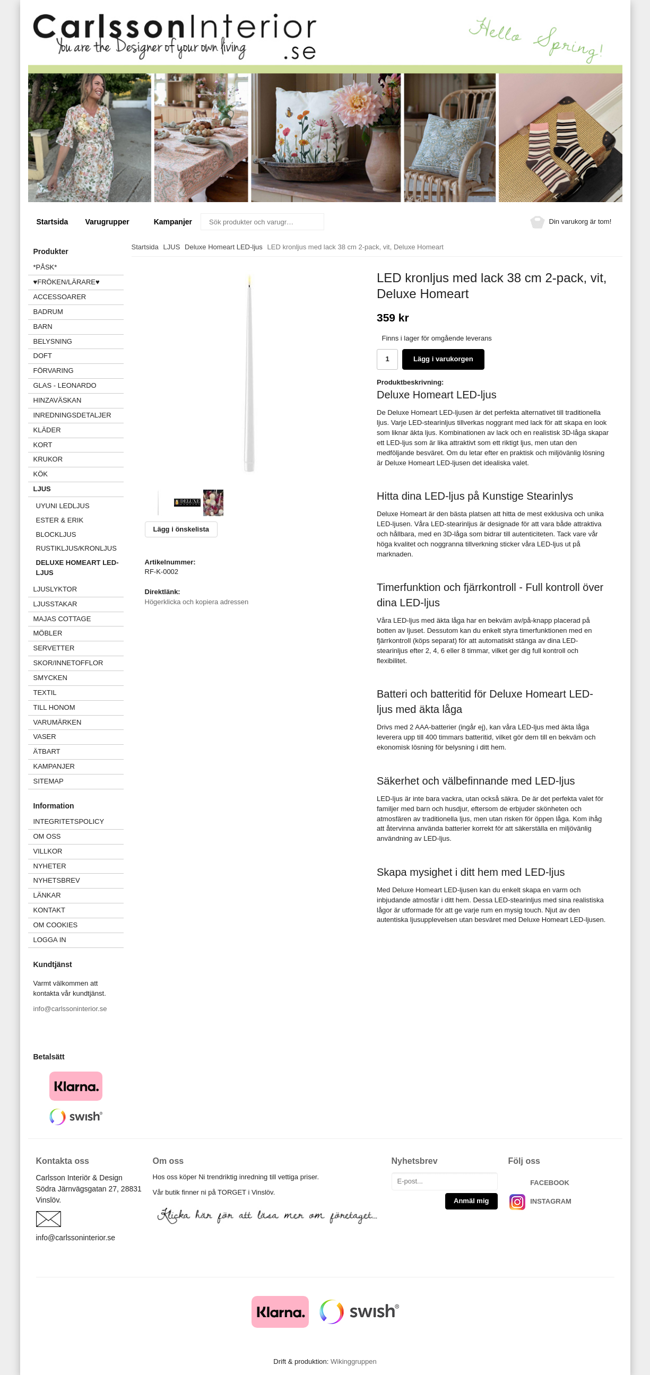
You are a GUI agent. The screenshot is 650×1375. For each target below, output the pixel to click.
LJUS (78, 489)
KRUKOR (48, 459)
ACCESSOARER (78, 297)
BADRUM (48, 312)
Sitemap (48, 781)
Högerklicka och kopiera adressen (197, 602)
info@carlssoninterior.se (70, 1009)
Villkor (48, 851)
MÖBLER (48, 633)
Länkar (47, 895)
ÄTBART (78, 751)
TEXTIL (78, 693)
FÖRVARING (53, 371)
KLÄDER (78, 430)
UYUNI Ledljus (63, 506)
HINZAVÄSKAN (57, 400)
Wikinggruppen (354, 1361)
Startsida (52, 221)
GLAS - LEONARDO (65, 385)
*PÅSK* (45, 267)
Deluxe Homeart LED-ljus (77, 568)
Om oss (47, 836)
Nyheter (49, 866)
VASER (44, 737)
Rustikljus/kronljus (76, 548)
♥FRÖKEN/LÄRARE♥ (66, 282)
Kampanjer (173, 221)
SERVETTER (54, 648)
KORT (43, 445)
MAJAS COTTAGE (62, 619)
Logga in (49, 940)
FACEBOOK (549, 1183)
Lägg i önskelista (181, 529)
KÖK (40, 474)
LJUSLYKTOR (55, 589)
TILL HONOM (54, 707)
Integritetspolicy (69, 821)
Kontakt (49, 910)
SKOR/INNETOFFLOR (68, 663)
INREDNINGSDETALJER (72, 415)
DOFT (78, 356)
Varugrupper (110, 221)
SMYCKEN (78, 678)
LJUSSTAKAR (55, 604)
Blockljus (56, 534)
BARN (43, 326)
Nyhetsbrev (56, 880)
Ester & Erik (60, 520)
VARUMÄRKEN (78, 722)
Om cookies (55, 925)
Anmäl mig (471, 1201)
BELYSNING (52, 341)
